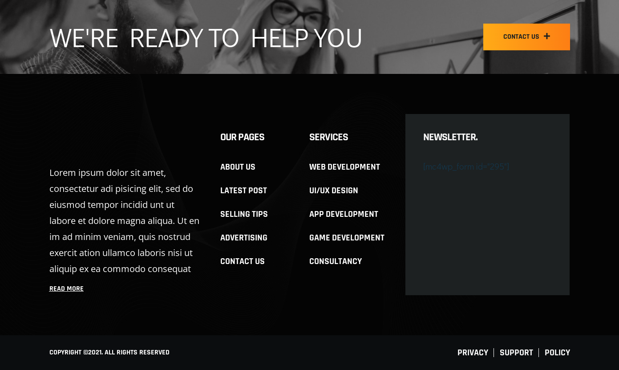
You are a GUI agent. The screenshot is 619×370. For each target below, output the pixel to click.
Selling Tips (244, 214)
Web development (344, 167)
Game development (346, 238)
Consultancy (335, 261)
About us (237, 167)
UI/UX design (333, 190)
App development (343, 214)
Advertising (243, 238)
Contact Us (242, 261)
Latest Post (243, 190)
